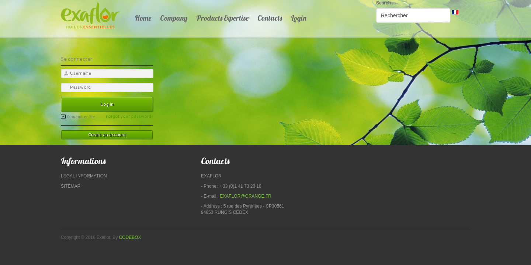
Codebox (130, 237)
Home (143, 17)
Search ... (386, 3)
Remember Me (78, 116)
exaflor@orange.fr (245, 196)
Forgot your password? (129, 116)
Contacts (269, 17)
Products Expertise (222, 17)
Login (298, 17)
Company (173, 17)
